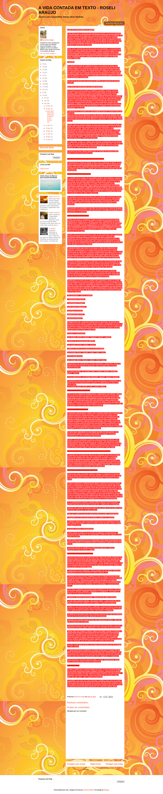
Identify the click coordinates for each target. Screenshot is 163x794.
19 (43, 81)
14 (43, 95)
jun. (45, 98)
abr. (45, 103)
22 (43, 75)
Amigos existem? (54, 212)
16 (43, 89)
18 (43, 84)
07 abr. (48, 134)
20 (43, 78)
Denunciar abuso (47, 147)
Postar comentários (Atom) (98, 769)
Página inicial (95, 764)
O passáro (52, 228)
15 (43, 92)
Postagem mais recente (76, 764)
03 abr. (48, 137)
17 (43, 87)
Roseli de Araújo (48, 40)
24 (43, 69)
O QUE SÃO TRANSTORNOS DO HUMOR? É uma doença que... (50, 116)
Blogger (106, 790)
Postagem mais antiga (114, 764)
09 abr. (48, 131)
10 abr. (48, 128)
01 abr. (48, 139)
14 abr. (48, 125)
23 (43, 72)
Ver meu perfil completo (47, 53)
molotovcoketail (88, 790)
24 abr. (48, 109)
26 (43, 64)
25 (43, 67)
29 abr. (48, 106)
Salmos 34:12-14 (54, 196)
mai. (45, 100)
